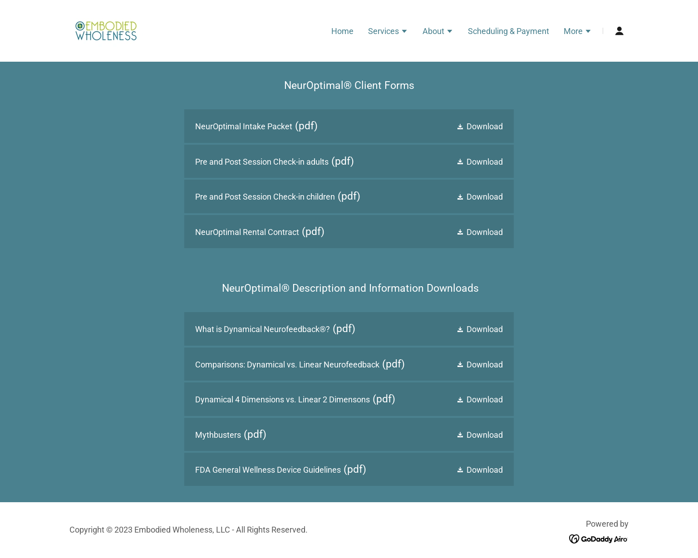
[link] (106, 30)
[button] (388, 32)
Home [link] (342, 31)
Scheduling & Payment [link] (508, 31)
